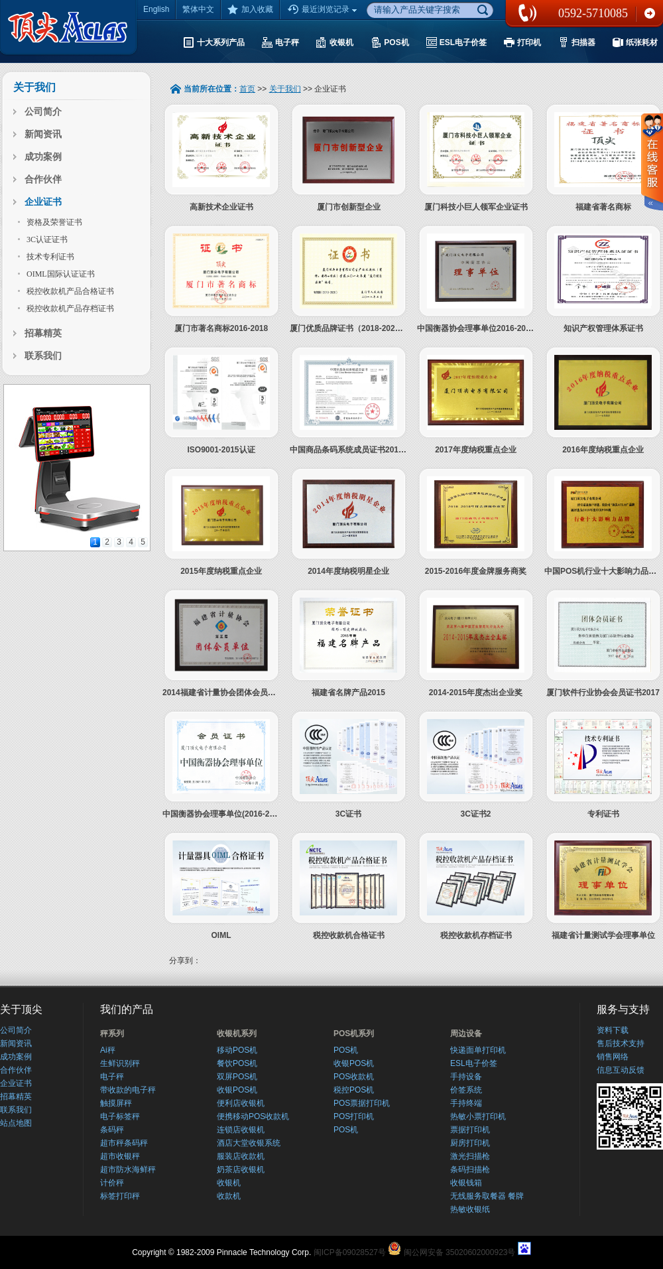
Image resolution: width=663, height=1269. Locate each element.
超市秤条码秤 (124, 1143)
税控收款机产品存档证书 (70, 308)
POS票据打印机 (361, 1103)
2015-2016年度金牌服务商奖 (475, 571)
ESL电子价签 (473, 1063)
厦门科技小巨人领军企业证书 (476, 207)
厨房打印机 (470, 1143)
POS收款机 (353, 1076)
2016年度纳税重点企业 (603, 449)
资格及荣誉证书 (54, 222)
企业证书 (43, 202)
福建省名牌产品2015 (348, 692)
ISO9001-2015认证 (221, 449)
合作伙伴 (43, 179)
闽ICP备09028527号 (350, 1252)
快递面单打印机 (478, 1050)
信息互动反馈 (620, 1070)
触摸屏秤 (116, 1103)
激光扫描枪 (470, 1156)
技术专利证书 (50, 256)
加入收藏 (250, 9)
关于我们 (285, 89)
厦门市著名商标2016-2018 (221, 328)
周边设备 (466, 1033)
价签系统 (466, 1090)
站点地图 (16, 1123)
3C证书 (348, 814)
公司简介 (43, 112)
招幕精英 (43, 333)
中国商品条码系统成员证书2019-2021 (356, 449)
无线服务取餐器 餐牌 (487, 1196)
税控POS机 (353, 1090)
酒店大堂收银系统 (248, 1143)
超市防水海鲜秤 (128, 1169)
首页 (247, 89)
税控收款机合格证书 (349, 935)
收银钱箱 (466, 1182)
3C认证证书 (47, 239)
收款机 (229, 1196)
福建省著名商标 (603, 207)
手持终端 (466, 1103)
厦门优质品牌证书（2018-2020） (348, 328)
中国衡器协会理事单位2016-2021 (475, 328)
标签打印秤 (120, 1196)
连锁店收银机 (241, 1129)
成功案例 (43, 157)
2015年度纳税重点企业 (221, 571)
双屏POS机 (237, 1076)
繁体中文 (198, 9)
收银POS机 (237, 1090)
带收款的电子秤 (128, 1090)
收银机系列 (237, 1033)
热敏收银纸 (470, 1209)
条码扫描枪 (470, 1169)
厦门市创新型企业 (349, 207)
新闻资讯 (43, 134)
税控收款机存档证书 (476, 935)
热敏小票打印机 (478, 1116)
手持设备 (466, 1076)
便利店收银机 (241, 1103)
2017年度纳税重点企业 (475, 449)
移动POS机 (237, 1050)
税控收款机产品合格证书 (70, 291)
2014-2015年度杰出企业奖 (475, 692)
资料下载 (613, 1030)
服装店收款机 (241, 1156)
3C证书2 (475, 814)
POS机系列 (353, 1033)
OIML (221, 935)
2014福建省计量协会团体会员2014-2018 (234, 692)
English (156, 9)
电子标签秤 (120, 1116)
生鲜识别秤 (120, 1063)
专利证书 (603, 814)
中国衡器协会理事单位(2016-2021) (223, 814)
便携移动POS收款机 (253, 1116)
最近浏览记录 (323, 10)
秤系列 (112, 1033)
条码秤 (112, 1129)
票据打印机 (470, 1129)
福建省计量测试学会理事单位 (603, 935)
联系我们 (649, 13)
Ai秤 (107, 1050)
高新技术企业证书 (221, 207)
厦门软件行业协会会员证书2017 (603, 692)
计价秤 (112, 1182)
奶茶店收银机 (241, 1169)
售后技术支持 (620, 1043)
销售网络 (613, 1056)
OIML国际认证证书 (61, 274)
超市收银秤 (120, 1156)
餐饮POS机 (237, 1063)
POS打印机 (353, 1116)
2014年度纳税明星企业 (348, 571)
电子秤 (112, 1076)
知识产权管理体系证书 (603, 328)
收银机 (229, 1182)
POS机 (345, 1050)
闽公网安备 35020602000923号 (460, 1252)
